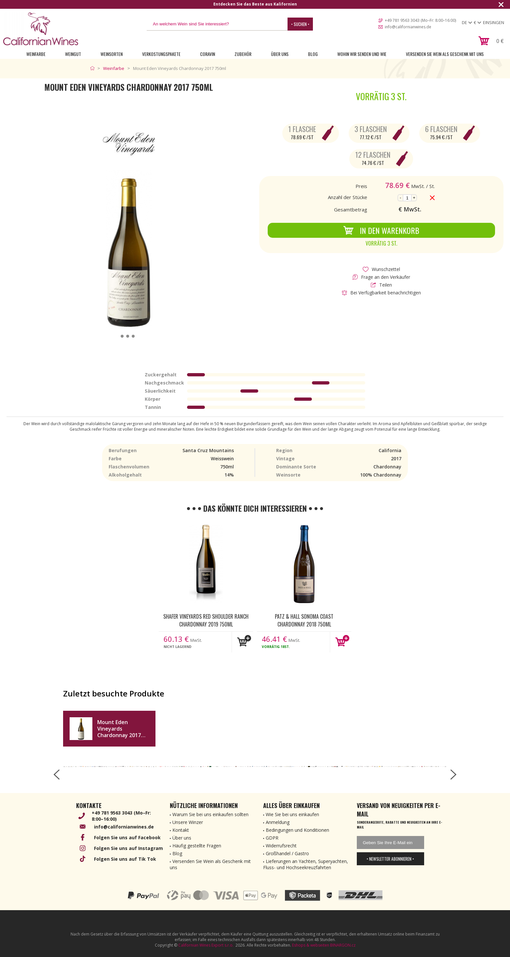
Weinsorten (112, 53)
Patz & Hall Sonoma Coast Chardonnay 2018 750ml (304, 620)
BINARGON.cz (343, 945)
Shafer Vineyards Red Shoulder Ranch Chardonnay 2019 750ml (205, 620)
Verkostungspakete (161, 53)
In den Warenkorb (381, 230)
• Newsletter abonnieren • (390, 859)
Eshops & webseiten (310, 945)
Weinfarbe (36, 53)
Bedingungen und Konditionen (297, 830)
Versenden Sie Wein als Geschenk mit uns (445, 53)
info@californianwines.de (408, 27)
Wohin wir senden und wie (361, 53)
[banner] (40, 29)
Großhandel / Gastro (287, 853)
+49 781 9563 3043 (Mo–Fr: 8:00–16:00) (420, 20)
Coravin (207, 53)
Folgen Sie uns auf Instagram (128, 848)
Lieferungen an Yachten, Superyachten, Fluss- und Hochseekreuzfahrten (305, 864)
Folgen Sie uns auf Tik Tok (125, 859)
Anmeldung (277, 822)
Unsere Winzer (187, 822)
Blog (313, 53)
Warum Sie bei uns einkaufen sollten (210, 814)
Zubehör (243, 53)
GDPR (272, 838)
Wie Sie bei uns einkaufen (292, 814)
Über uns (280, 53)
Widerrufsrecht (281, 845)
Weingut (73, 53)
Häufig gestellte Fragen (196, 845)
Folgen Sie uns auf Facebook (127, 837)
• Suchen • (300, 24)
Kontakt (180, 830)
